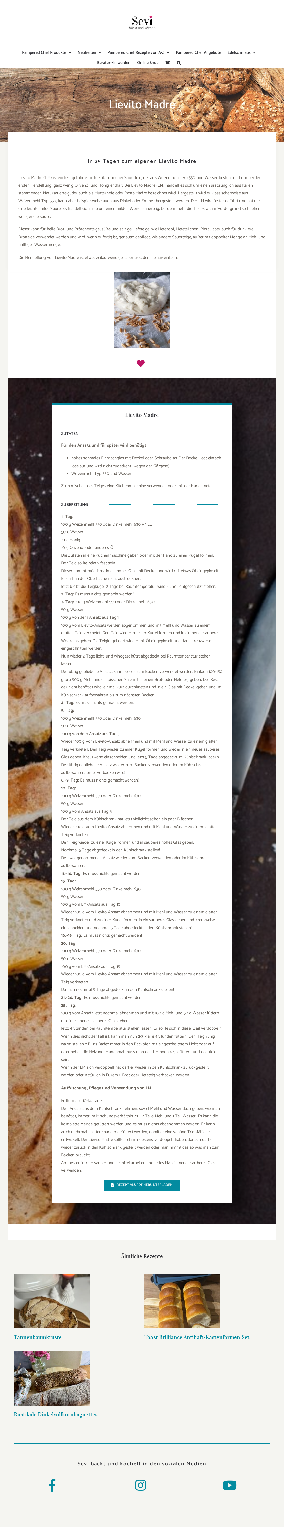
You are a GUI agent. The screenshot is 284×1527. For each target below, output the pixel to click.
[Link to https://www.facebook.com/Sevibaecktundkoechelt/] (52, 1485)
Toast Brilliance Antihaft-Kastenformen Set (154, 1337)
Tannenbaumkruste (38, 1337)
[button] (179, 63)
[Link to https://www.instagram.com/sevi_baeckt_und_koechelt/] (140, 1485)
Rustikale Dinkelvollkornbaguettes (225, 1339)
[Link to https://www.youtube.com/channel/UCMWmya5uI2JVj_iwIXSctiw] (230, 1485)
